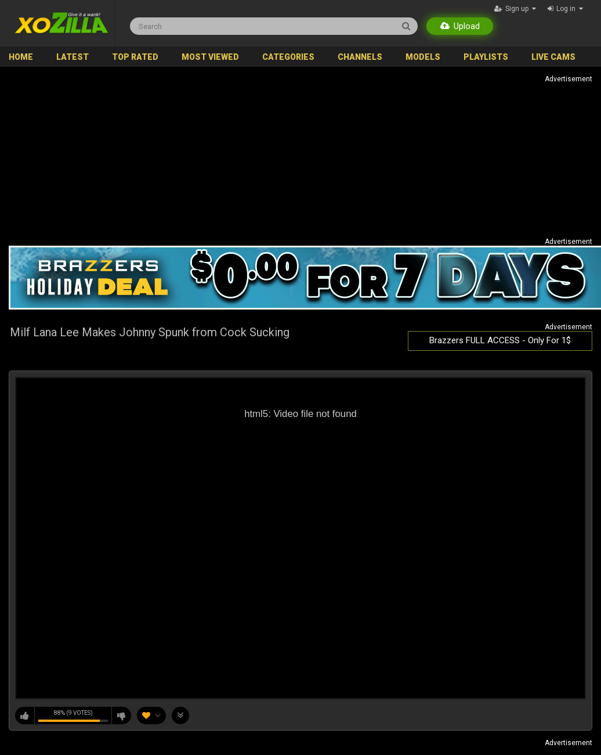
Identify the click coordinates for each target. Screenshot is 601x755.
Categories (288, 57)
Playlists (486, 57)
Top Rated (135, 57)
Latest (72, 57)
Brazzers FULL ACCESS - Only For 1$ (500, 340)
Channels (360, 57)
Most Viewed (210, 57)
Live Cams (553, 57)
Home (21, 57)
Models (423, 57)
